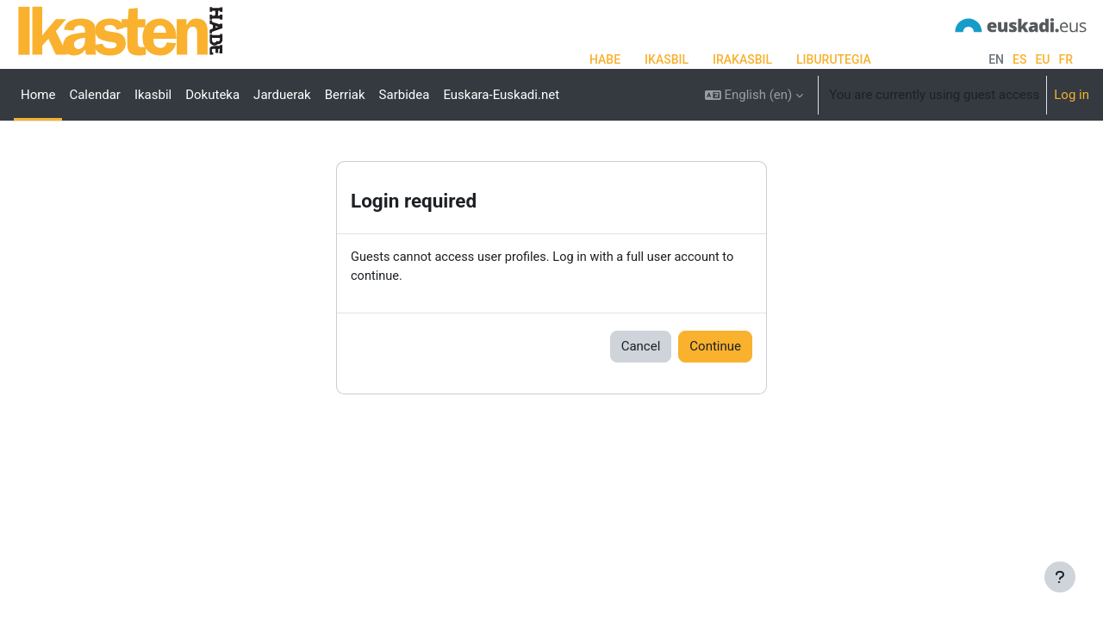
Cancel (641, 401)
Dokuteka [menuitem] (212, 94)
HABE (604, 59)
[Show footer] (1059, 576)
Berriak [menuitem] (345, 94)
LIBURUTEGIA (833, 59)
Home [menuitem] (38, 94)
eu (1042, 59)
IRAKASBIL (742, 59)
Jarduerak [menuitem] (282, 94)
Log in (1071, 94)
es (1019, 59)
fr (1065, 59)
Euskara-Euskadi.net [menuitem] (501, 94)
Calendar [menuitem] (95, 94)
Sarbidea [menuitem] (404, 94)
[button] (754, 95)
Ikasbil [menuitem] (152, 94)
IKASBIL (667, 59)
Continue (715, 401)
